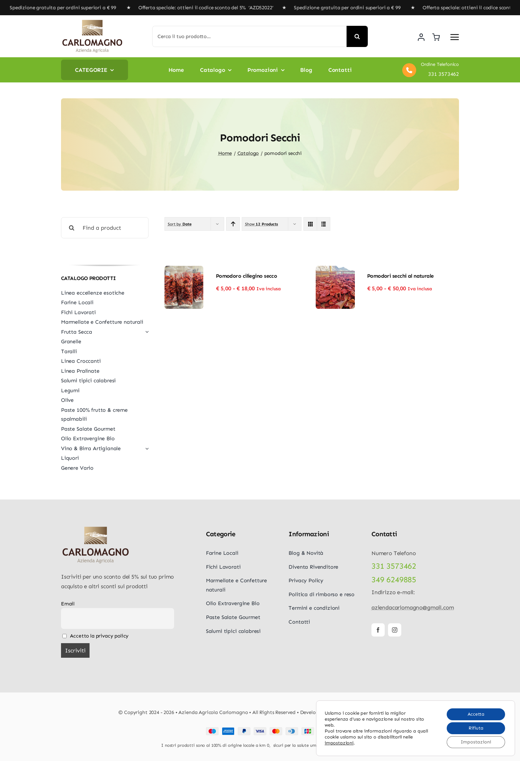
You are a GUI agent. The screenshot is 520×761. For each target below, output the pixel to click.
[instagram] (394, 630)
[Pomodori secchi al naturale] (335, 270)
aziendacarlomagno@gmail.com (412, 607)
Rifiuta (476, 728)
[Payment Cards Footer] (260, 730)
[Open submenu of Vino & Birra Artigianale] (146, 448)
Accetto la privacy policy (95, 636)
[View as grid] (310, 223)
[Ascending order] (233, 223)
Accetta (476, 714)
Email (68, 604)
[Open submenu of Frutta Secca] (146, 332)
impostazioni (339, 743)
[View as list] (323, 223)
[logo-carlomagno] (92, 22)
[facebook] (378, 630)
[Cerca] (357, 36)
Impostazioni (476, 742)
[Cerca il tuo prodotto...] (249, 36)
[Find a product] (105, 227)
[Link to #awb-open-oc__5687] (454, 37)
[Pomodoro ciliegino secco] (184, 270)
